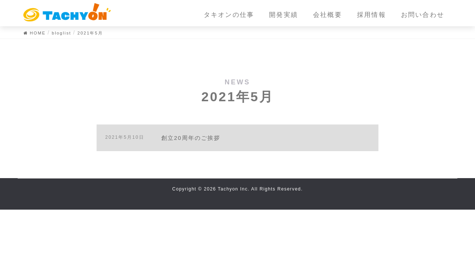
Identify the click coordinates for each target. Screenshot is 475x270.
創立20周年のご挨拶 (191, 138)
